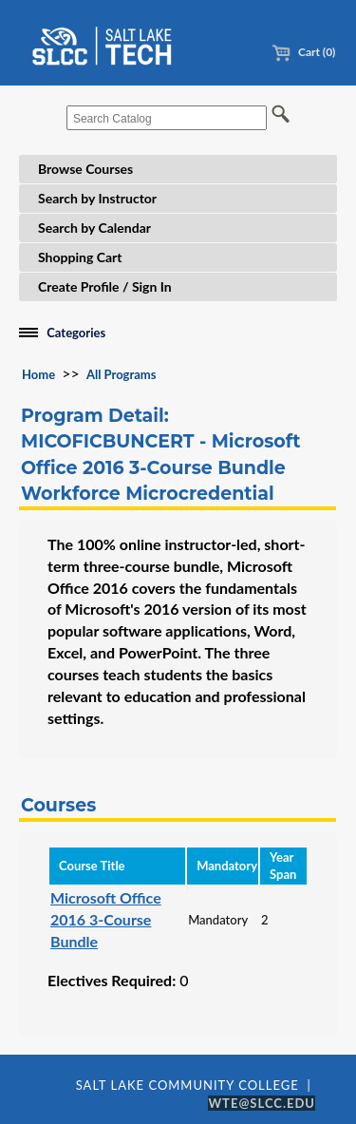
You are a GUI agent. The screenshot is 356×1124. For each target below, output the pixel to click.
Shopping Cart (80, 257)
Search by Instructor (97, 198)
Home (38, 374)
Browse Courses (85, 169)
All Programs (121, 374)
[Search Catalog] (166, 117)
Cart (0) (303, 52)
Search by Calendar (94, 227)
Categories (76, 332)
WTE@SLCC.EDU (261, 1103)
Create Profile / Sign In (105, 286)
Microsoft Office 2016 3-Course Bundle (105, 919)
